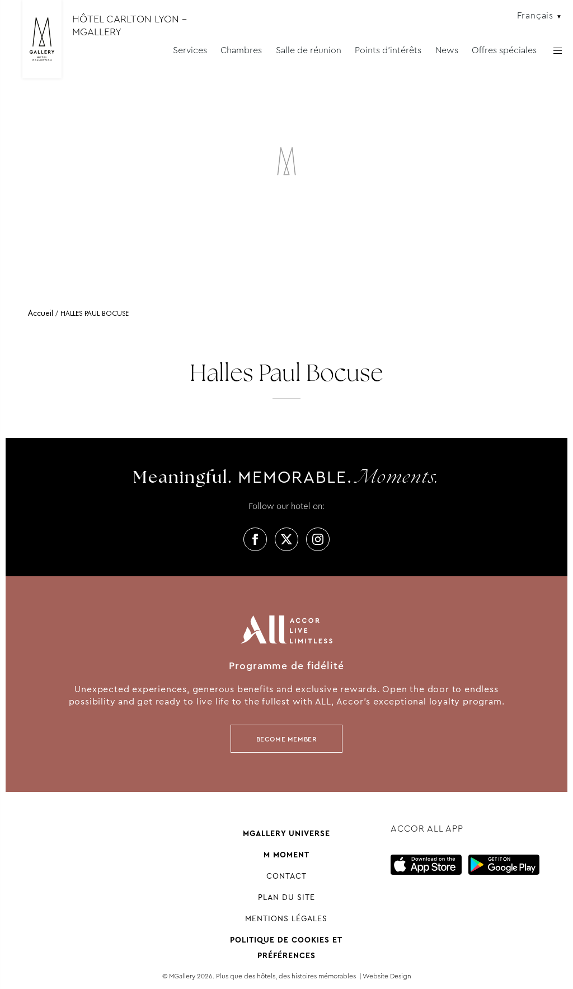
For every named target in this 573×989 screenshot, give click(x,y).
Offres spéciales (504, 50)
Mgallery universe (286, 833)
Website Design (387, 976)
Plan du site (286, 897)
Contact (286, 875)
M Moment (286, 854)
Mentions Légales (286, 918)
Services (190, 50)
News (446, 50)
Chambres (241, 50)
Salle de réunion (308, 50)
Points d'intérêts (388, 50)
